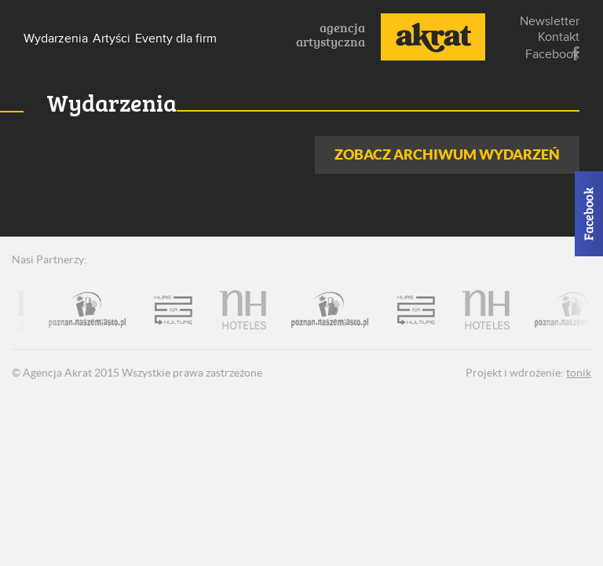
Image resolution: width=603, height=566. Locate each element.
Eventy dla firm (176, 38)
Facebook (575, 54)
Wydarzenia (56, 38)
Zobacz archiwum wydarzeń (447, 154)
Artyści (111, 38)
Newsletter (549, 21)
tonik (578, 372)
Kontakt (558, 37)
